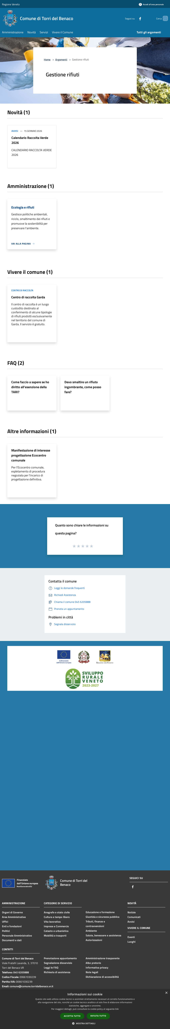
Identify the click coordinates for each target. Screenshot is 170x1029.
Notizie (132, 912)
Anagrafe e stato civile (57, 912)
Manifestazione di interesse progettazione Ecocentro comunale (30, 455)
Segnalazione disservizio (58, 963)
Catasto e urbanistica (56, 931)
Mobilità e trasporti (55, 936)
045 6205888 (21, 972)
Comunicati (134, 917)
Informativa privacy (97, 967)
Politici (6, 931)
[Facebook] (134, 18)
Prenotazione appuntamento (60, 958)
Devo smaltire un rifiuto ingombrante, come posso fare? (82, 386)
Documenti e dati (12, 940)
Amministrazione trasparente (103, 958)
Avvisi (14, 131)
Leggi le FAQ (51, 967)
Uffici (5, 922)
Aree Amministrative (14, 917)
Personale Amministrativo (17, 936)
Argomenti (61, 59)
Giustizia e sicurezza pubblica (102, 917)
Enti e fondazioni (12, 926)
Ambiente (91, 931)
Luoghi (131, 942)
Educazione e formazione (100, 912)
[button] (85, 1023)
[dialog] (85, 1009)
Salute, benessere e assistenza (103, 935)
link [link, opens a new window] (117, 1009)
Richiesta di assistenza (57, 972)
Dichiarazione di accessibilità (102, 977)
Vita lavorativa (52, 922)
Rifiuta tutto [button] (98, 1015)
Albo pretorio (93, 963)
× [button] (166, 993)
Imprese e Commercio (56, 926)
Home (47, 59)
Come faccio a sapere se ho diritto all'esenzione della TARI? (30, 386)
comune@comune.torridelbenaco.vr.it (31, 986)
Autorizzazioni (94, 940)
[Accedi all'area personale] (151, 4)
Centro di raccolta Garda (28, 297)
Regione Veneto (11, 4)
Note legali (92, 972)
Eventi (131, 937)
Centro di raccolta (22, 290)
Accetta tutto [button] (72, 1016)
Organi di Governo (12, 912)
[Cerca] (164, 18)
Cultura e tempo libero (57, 917)
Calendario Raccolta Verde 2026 (29, 140)
